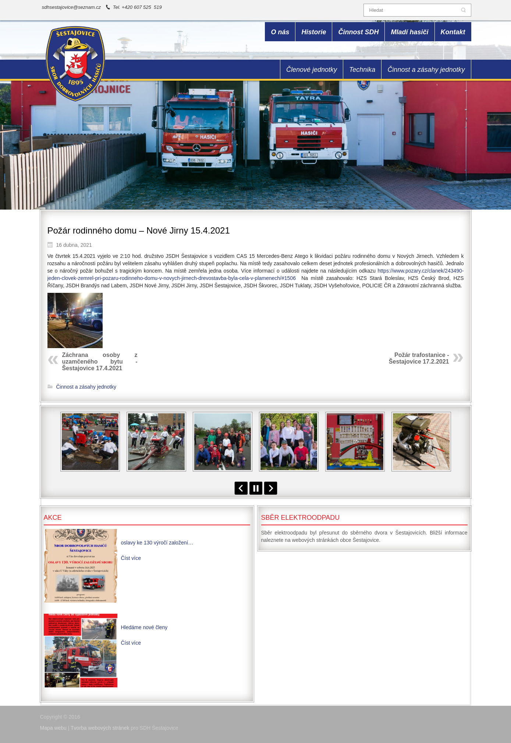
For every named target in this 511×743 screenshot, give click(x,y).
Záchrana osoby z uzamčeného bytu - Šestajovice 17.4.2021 (100, 361)
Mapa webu (53, 728)
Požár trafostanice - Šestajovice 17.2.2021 (419, 358)
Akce (53, 517)
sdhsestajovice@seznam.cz (71, 7)
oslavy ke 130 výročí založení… (157, 543)
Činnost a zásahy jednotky (86, 387)
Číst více (131, 558)
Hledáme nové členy (144, 627)
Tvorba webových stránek (100, 728)
